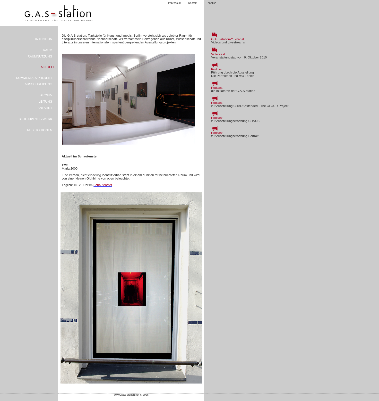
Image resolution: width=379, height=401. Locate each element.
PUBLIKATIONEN (39, 130)
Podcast (217, 69)
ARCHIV (46, 95)
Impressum (174, 2)
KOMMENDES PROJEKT (34, 78)
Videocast (218, 54)
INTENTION (43, 39)
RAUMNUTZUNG (39, 56)
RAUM (47, 50)
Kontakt (192, 2)
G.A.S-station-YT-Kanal (227, 39)
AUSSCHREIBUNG (38, 84)
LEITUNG (45, 101)
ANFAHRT (45, 108)
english (212, 2)
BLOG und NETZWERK (35, 119)
